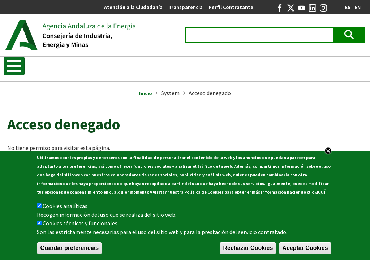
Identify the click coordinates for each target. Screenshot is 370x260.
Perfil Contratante (230, 7)
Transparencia (185, 7)
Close (328, 150)
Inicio (145, 93)
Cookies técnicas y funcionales (80, 223)
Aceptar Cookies (305, 248)
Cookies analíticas (65, 206)
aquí (320, 191)
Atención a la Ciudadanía (133, 7)
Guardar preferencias (69, 248)
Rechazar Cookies (248, 248)
